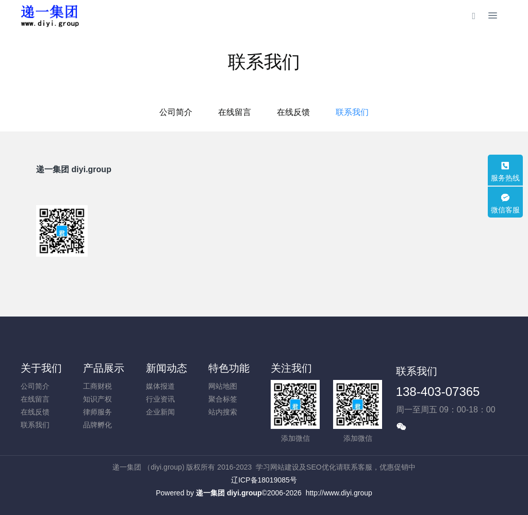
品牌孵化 (97, 425)
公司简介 (175, 112)
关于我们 (41, 368)
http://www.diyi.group (339, 493)
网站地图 (222, 386)
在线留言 (234, 112)
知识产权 (97, 399)
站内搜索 (222, 412)
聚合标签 (222, 399)
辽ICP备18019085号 (264, 480)
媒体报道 (160, 386)
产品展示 (103, 368)
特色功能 (229, 368)
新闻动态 (166, 368)
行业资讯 (160, 399)
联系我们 (352, 112)
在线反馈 (293, 112)
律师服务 (97, 412)
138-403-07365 (438, 391)
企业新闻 (160, 412)
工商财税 (97, 386)
